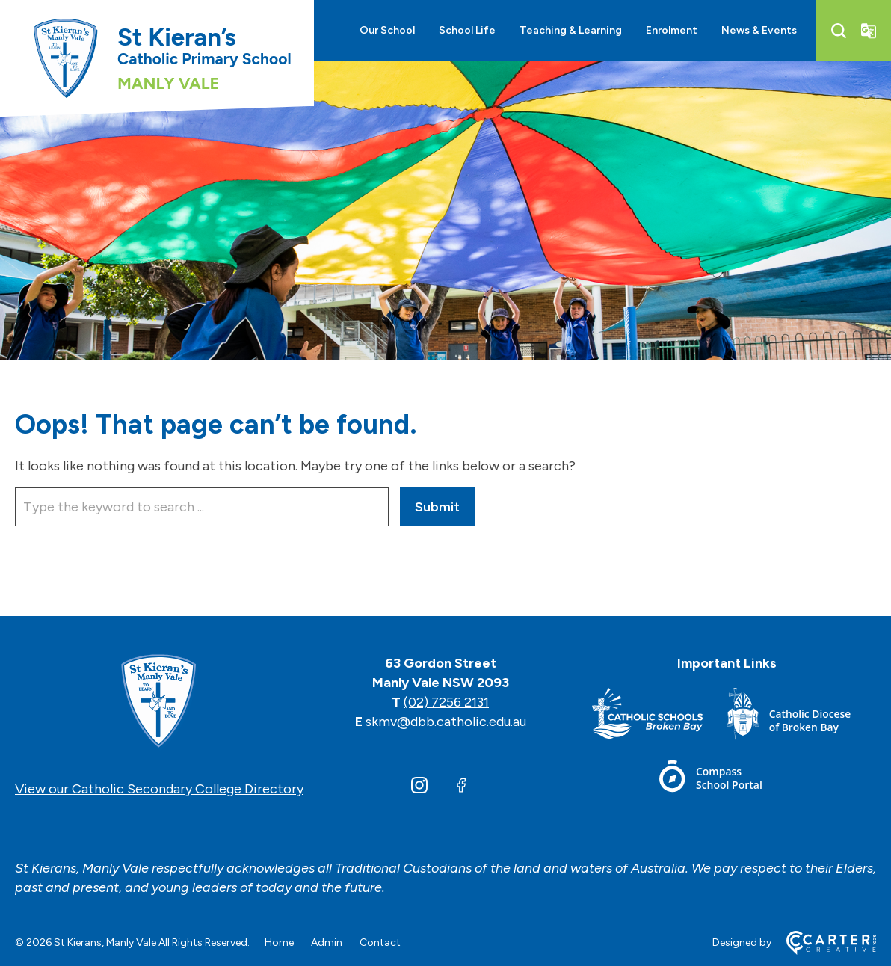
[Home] (159, 702)
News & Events (759, 30)
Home (279, 942)
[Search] (839, 30)
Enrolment (671, 30)
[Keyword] (202, 506)
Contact (380, 942)
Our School (387, 30)
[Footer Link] (659, 716)
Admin (326, 942)
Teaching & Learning (571, 30)
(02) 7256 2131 (446, 702)
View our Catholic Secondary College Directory (159, 789)
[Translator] (869, 30)
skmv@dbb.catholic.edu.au (446, 721)
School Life (467, 30)
